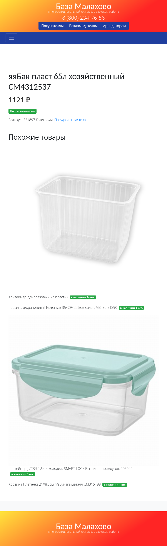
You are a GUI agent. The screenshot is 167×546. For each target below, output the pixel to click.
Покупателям (52, 25)
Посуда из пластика (70, 119)
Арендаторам (114, 25)
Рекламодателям (83, 25)
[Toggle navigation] (11, 37)
